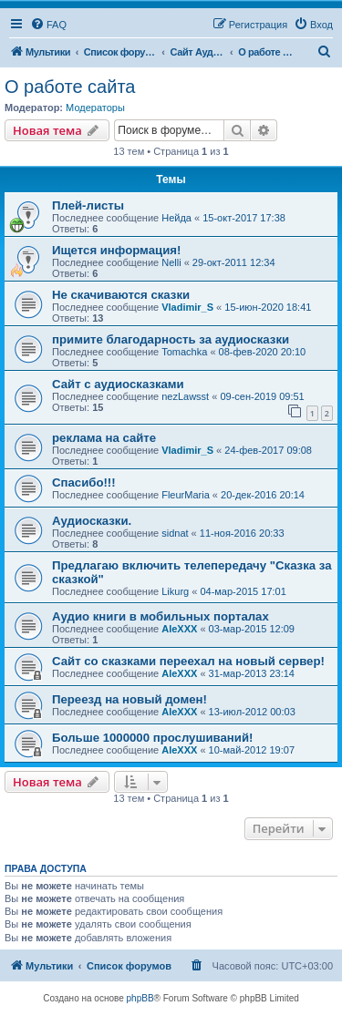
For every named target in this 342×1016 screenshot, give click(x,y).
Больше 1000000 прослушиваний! (152, 737)
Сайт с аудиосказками (118, 384)
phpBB (140, 998)
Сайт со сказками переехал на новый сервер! (188, 661)
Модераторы (95, 107)
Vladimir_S (187, 307)
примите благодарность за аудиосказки (170, 339)
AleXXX (179, 628)
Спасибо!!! (84, 482)
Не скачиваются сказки (121, 295)
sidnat (174, 533)
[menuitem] (48, 25)
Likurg (175, 591)
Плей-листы (88, 205)
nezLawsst (185, 396)
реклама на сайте (104, 438)
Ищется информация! (116, 250)
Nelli (171, 262)
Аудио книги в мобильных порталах (160, 616)
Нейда (176, 217)
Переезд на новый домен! (129, 699)
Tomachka (184, 351)
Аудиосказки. (91, 521)
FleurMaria (185, 494)
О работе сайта (70, 87)
